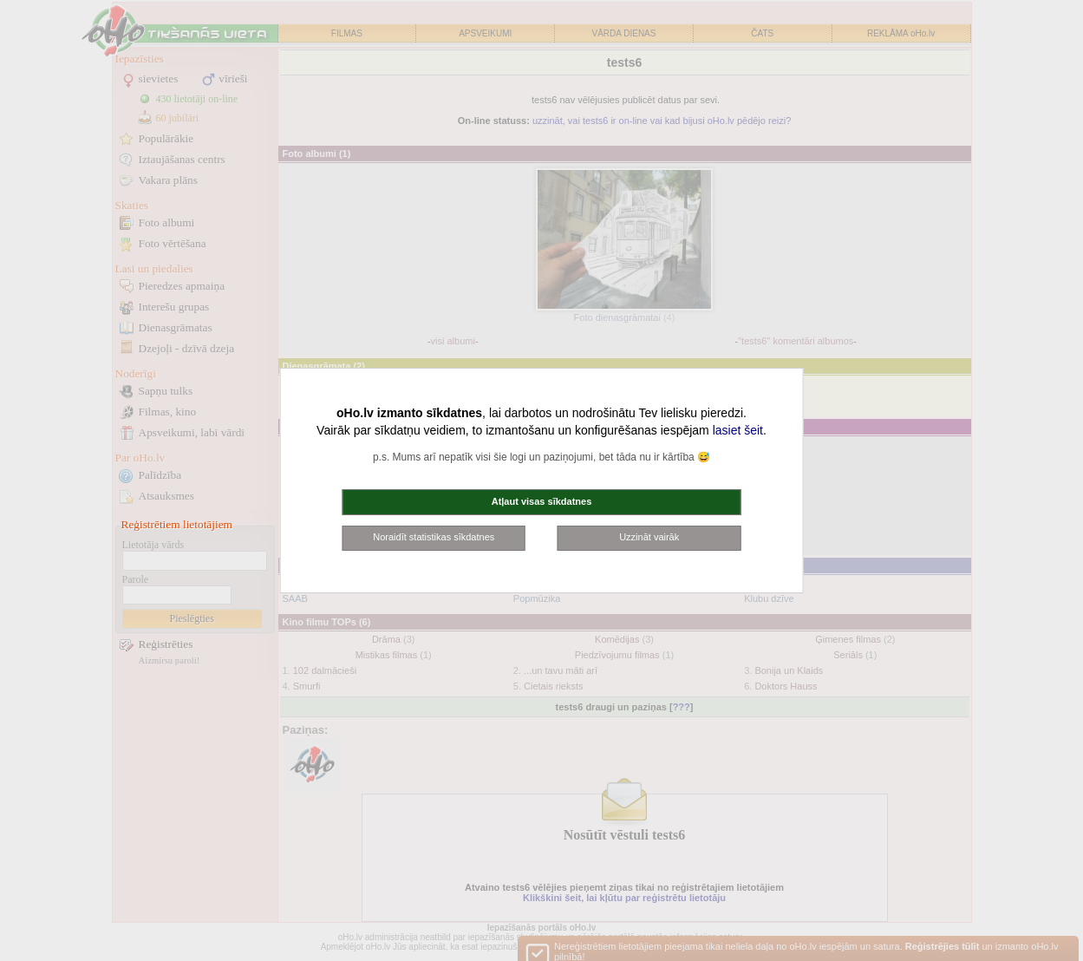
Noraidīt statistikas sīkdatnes (433, 537)
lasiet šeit (738, 430)
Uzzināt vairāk (649, 537)
